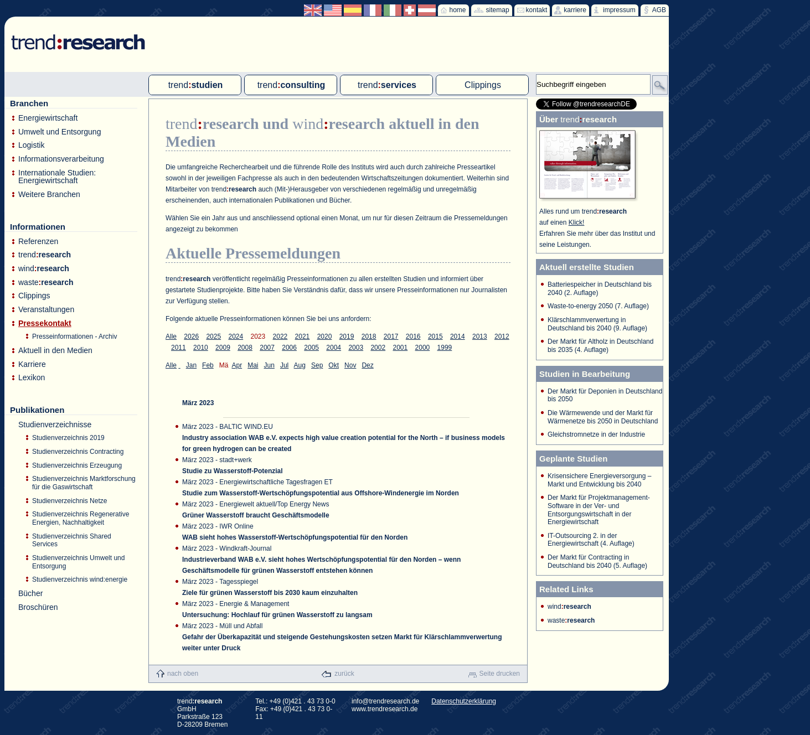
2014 (457, 336)
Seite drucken (499, 673)
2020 (324, 336)
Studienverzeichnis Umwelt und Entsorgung (78, 562)
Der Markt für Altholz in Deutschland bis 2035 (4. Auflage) (600, 346)
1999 (444, 347)
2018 (369, 336)
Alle (171, 336)
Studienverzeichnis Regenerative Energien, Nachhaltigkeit (80, 518)
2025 (213, 336)
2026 (191, 336)
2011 (178, 347)
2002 (377, 347)
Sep (317, 365)
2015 (435, 336)
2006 (289, 347)
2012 (501, 336)
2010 (200, 347)
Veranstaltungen (46, 310)
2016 (413, 336)
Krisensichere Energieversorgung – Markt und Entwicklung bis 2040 (599, 480)
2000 (422, 347)
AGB (659, 10)
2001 (400, 347)
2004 (333, 347)
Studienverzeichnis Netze (69, 501)
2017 (391, 336)
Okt (333, 365)
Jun (269, 365)
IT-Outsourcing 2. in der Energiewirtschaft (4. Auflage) (591, 540)
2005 (311, 347)
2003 (355, 347)
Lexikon (31, 378)
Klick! (577, 222)
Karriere (32, 364)
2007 (267, 347)
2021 (302, 336)
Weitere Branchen (49, 194)
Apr (236, 365)
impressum (619, 10)
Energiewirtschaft (48, 118)
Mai (252, 365)
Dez (367, 365)
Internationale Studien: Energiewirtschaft (57, 177)
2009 (222, 347)
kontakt (537, 10)
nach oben (182, 673)
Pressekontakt (44, 323)
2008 (245, 347)
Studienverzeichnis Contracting (77, 452)
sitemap (497, 10)
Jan (191, 365)
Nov (350, 365)
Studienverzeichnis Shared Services (71, 540)
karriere (575, 10)
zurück (344, 673)
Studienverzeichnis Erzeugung (77, 465)
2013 (479, 336)
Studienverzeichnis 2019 (68, 438)
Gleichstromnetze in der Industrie (596, 434)
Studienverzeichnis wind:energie (79, 579)
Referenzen (38, 241)
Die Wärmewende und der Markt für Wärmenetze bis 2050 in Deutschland (603, 417)
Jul (284, 365)
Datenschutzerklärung (463, 701)
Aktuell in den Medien (55, 350)
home (458, 10)
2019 (346, 336)
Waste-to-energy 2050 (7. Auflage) (598, 306)
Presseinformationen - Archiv (74, 336)
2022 (280, 336)
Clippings (34, 296)
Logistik (31, 145)
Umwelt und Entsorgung (59, 132)
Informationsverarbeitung (61, 159)
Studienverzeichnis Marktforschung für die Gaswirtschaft (84, 483)
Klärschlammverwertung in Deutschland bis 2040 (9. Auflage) (597, 324)
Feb (208, 365)
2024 (235, 336)
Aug (300, 365)
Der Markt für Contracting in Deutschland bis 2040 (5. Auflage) (597, 561)
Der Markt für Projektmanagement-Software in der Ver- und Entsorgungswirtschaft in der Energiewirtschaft (599, 510)
